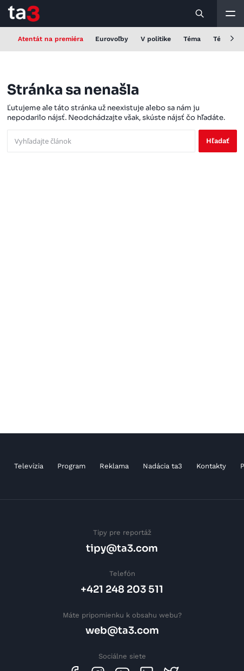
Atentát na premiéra (50, 39)
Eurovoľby (111, 39)
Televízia (28, 466)
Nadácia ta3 (162, 466)
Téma (192, 39)
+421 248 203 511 (122, 589)
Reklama (114, 466)
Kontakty (211, 466)
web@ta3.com (122, 630)
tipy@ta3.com (122, 548)
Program (71, 466)
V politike (156, 39)
